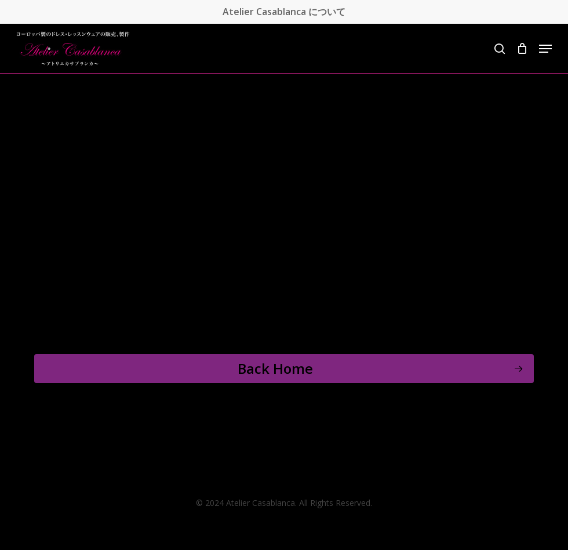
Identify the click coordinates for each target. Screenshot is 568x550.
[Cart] (522, 48)
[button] (545, 48)
